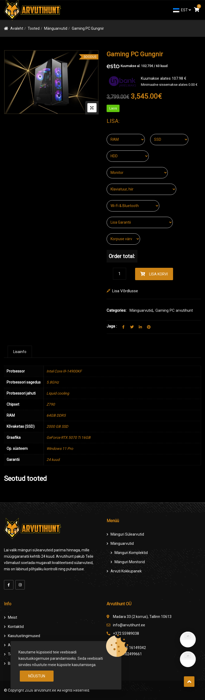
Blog (11, 663)
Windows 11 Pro (59, 448)
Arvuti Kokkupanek (126, 571)
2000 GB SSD (57, 426)
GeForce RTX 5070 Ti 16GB (68, 437)
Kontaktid (16, 627)
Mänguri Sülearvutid (127, 534)
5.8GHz (52, 382)
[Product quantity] (119, 274)
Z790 (50, 404)
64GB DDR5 (56, 415)
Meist (12, 617)
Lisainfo (19, 352)
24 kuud (53, 459)
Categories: (116, 310)
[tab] (20, 352)
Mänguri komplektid (131, 553)
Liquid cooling (57, 393)
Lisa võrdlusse (125, 291)
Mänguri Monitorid (130, 562)
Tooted (34, 28)
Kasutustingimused (24, 636)
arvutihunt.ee (45, 690)
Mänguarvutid (55, 28)
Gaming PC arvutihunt (174, 310)
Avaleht (16, 28)
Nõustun (36, 676)
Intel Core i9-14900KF (64, 371)
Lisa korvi (158, 274)
